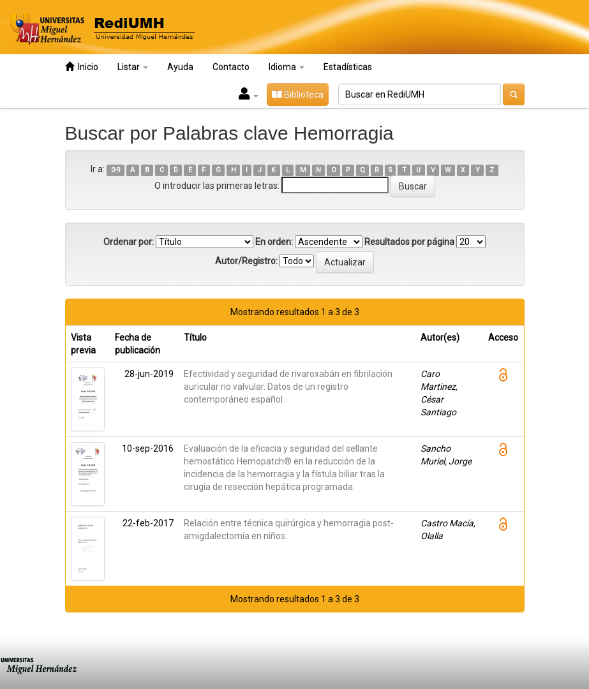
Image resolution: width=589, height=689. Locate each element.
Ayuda (180, 67)
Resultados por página (409, 242)
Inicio (81, 66)
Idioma (286, 67)
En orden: (274, 242)
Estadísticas (348, 67)
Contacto (231, 67)
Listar (132, 67)
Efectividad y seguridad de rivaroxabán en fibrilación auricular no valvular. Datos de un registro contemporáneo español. (288, 386)
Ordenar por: (128, 242)
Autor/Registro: (246, 261)
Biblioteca (298, 94)
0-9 (116, 170)
